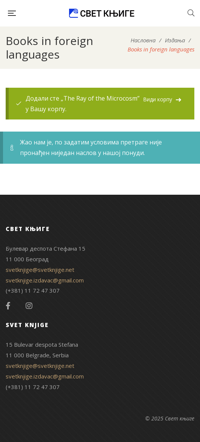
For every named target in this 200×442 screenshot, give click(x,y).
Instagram (29, 306)
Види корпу (157, 99)
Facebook (8, 306)
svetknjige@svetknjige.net (40, 269)
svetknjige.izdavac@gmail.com (45, 280)
